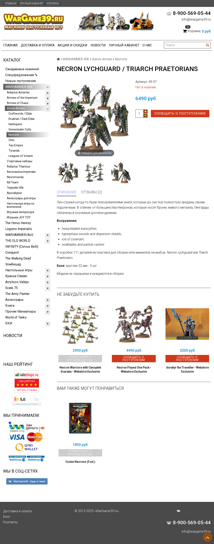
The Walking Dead (18, 258)
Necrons (14, 134)
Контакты (10, 522)
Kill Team (12, 182)
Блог (6, 517)
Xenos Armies (16, 108)
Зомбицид (13, 264)
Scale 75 (11, 288)
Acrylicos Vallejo (17, 282)
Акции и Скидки (72, 45)
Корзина (53, 3)
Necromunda (15, 177)
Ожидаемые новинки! (22, 69)
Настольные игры (18, 270)
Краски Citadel (16, 276)
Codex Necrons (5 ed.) (80, 461)
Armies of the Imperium (22, 97)
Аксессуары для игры (21, 198)
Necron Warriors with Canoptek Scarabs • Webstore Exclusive (80, 369)
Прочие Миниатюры (20, 311)
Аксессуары (14, 300)
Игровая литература (20, 212)
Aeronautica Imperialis (21, 171)
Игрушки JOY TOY (19, 217)
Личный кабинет (31, 3)
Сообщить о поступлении (180, 113)
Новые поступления (20, 81)
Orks (11, 140)
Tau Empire (16, 145)
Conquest (12, 252)
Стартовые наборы (19, 161)
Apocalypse (14, 193)
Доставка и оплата (37, 45)
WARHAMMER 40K (18, 87)
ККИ (8, 323)
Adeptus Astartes (18, 92)
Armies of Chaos (17, 103)
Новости (98, 45)
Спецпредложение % (21, 75)
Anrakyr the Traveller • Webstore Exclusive (187, 369)
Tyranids (14, 150)
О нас (147, 45)
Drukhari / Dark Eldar (22, 118)
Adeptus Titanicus (18, 166)
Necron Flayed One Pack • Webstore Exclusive (134, 369)
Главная (10, 3)
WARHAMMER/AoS (19, 235)
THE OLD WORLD (17, 241)
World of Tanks (16, 317)
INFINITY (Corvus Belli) (21, 246)
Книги (9, 306)
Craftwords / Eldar (20, 113)
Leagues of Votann (21, 156)
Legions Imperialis (18, 229)
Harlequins (15, 124)
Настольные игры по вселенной (20, 205)
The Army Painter (17, 294)
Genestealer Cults (20, 129)
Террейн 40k (15, 187)
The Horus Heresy (18, 223)
